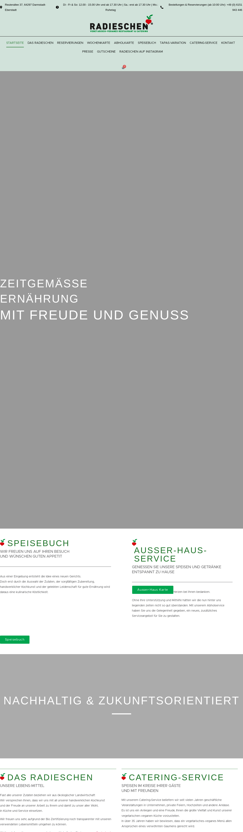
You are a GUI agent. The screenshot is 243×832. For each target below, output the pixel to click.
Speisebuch (147, 42)
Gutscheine (106, 51)
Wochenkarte (98, 42)
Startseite (15, 42)
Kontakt (228, 42)
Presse (87, 51)
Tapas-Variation (173, 42)
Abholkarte (124, 42)
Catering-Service (203, 42)
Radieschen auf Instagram (141, 51)
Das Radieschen (40, 42)
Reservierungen (70, 42)
